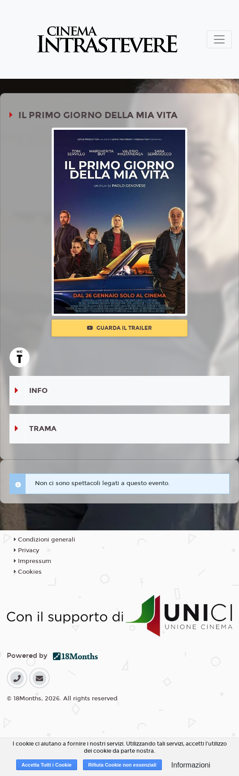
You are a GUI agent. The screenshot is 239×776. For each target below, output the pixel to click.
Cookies (28, 572)
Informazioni (190, 765)
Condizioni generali (44, 539)
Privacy (26, 550)
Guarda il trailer (119, 328)
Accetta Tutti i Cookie (47, 764)
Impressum (32, 561)
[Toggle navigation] (219, 39)
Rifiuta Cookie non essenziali (122, 764)
